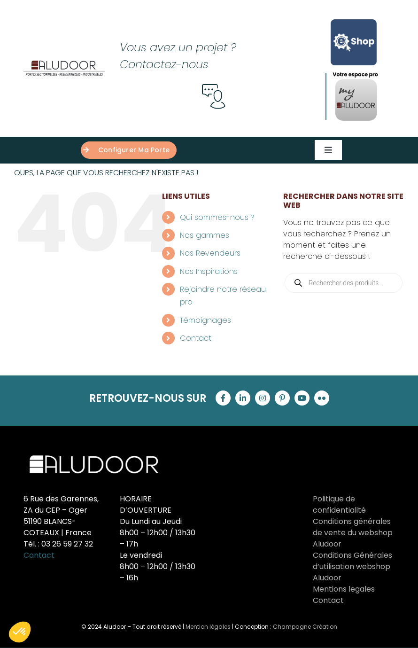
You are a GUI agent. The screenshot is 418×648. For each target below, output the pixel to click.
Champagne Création (305, 627)
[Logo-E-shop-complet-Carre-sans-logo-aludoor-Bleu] (353, 17)
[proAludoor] (356, 74)
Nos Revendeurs (210, 253)
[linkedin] (242, 398)
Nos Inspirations (209, 271)
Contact (195, 338)
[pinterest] (282, 398)
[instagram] (262, 398)
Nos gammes (204, 235)
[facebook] (223, 398)
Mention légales (208, 627)
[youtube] (302, 398)
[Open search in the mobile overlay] (343, 283)
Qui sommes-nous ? (217, 217)
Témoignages (205, 320)
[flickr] (321, 398)
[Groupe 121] (64, 64)
